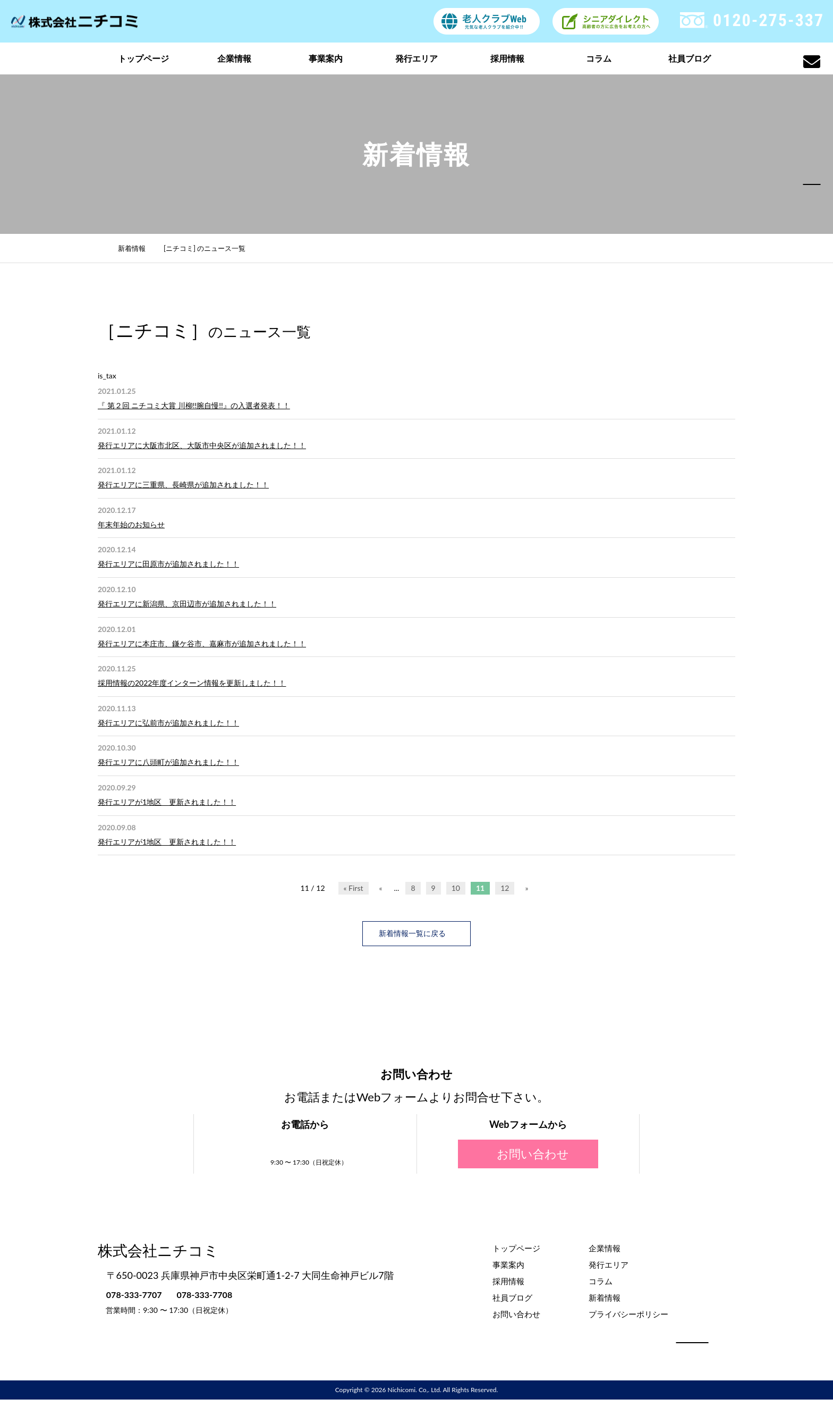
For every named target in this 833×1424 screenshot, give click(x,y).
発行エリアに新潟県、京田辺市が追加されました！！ (187, 603)
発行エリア (416, 58)
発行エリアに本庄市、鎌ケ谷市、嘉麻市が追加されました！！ (202, 643)
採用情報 (507, 58)
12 (504, 887)
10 (456, 887)
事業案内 (326, 58)
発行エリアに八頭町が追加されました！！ (168, 761)
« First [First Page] (353, 887)
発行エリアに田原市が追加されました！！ (168, 563)
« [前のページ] (380, 887)
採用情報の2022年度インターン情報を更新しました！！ (192, 682)
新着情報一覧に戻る (416, 933)
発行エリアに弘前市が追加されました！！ (168, 722)
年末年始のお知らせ (131, 524)
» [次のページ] (526, 887)
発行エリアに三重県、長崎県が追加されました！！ (183, 484)
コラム (598, 58)
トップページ (143, 58)
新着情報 (137, 248)
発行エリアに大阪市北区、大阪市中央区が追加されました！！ (202, 445)
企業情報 (234, 58)
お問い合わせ (528, 1153)
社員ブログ (689, 58)
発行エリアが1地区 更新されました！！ (167, 801)
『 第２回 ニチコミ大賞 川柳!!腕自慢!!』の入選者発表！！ (194, 405)
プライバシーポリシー (628, 1313)
